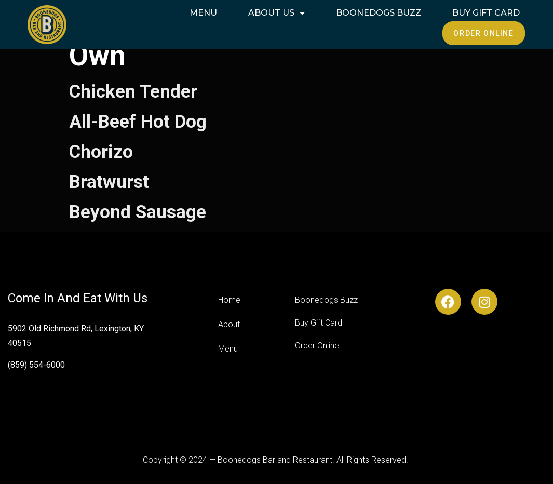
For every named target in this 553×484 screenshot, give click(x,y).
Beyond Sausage (137, 212)
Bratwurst (109, 182)
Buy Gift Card (486, 13)
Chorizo (101, 152)
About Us (276, 13)
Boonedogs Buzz (378, 13)
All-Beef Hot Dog (138, 121)
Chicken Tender (133, 91)
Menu (203, 13)
